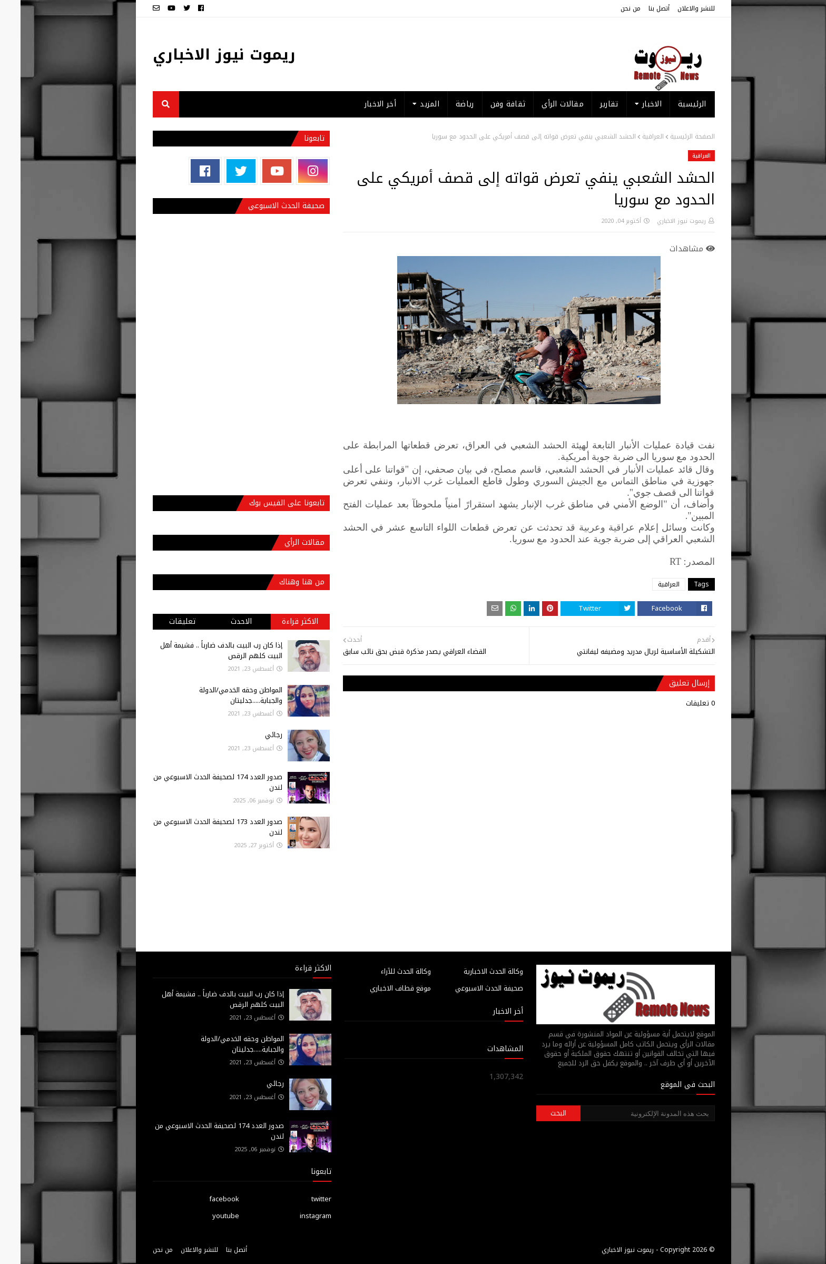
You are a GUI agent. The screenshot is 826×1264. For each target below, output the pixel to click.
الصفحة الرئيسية (672, 136)
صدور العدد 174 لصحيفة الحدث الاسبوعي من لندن (197, 782)
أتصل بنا (638, 8)
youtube (205, 1215)
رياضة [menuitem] (444, 104)
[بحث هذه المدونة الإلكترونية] (627, 1113)
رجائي (253, 734)
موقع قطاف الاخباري (379, 988)
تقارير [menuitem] (588, 104)
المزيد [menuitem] (409, 104)
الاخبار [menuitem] (631, 104)
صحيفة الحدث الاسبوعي (469, 988)
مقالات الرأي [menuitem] (542, 104)
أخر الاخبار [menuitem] (360, 104)
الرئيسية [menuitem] (671, 104)
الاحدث (220, 621)
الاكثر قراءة (279, 621)
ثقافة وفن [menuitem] (487, 104)
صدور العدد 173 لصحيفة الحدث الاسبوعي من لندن (197, 827)
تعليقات (162, 621)
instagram (295, 1215)
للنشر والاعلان (675, 8)
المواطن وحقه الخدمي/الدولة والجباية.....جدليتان (220, 695)
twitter (301, 1199)
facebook (204, 1199)
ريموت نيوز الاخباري (203, 54)
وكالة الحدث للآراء (385, 971)
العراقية (632, 136)
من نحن (610, 8)
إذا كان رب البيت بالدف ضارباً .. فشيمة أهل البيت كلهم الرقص (201, 650)
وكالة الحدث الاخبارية (473, 971)
